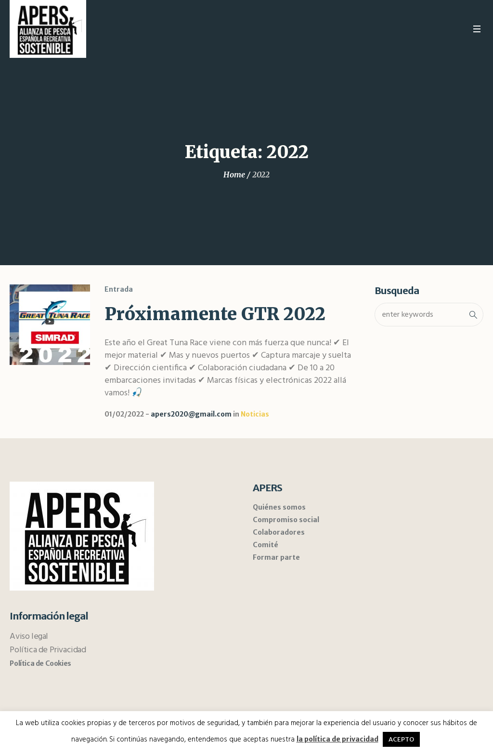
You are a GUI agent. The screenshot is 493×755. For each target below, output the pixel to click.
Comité (265, 544)
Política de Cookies (40, 663)
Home (234, 174)
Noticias (255, 414)
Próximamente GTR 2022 (214, 314)
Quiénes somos (279, 507)
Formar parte (276, 557)
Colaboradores (279, 532)
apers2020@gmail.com (191, 414)
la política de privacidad (337, 739)
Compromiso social (286, 519)
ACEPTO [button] (401, 739)
